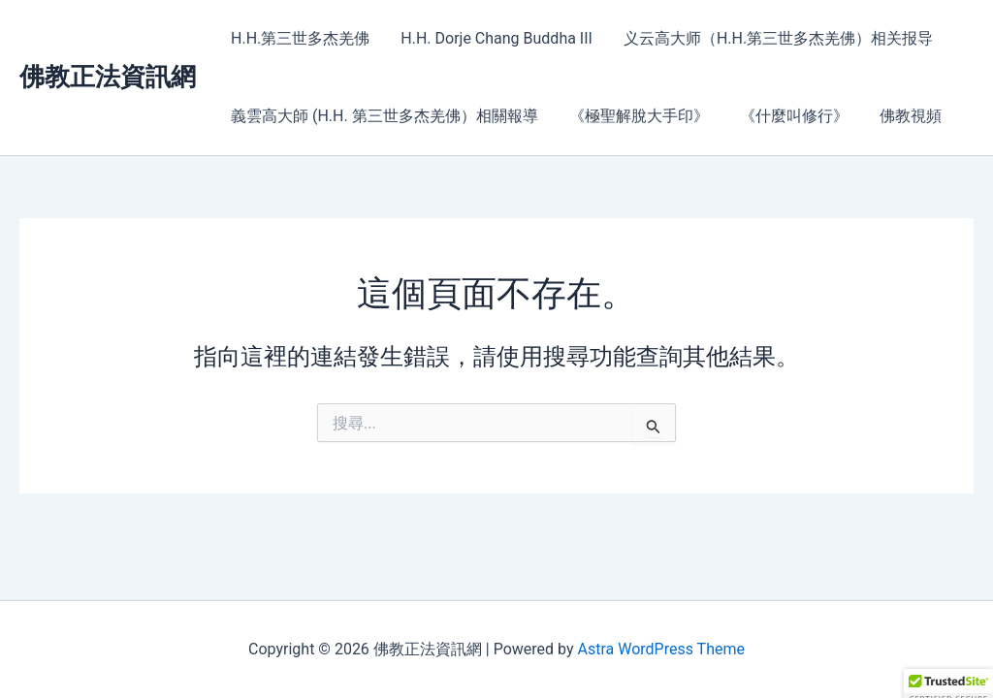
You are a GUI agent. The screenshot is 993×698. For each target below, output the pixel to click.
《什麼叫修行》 (794, 116)
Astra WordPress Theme (660, 649)
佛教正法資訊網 (107, 76)
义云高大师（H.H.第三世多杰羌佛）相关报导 (778, 38)
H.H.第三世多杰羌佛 (300, 38)
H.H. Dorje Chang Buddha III (496, 38)
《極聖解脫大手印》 (639, 116)
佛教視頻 (911, 116)
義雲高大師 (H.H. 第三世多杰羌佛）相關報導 (384, 116)
